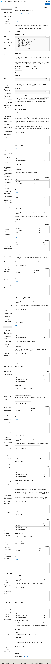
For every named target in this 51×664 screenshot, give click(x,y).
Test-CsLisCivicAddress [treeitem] (7, 567)
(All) (16, 148)
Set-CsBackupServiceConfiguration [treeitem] (8, 48)
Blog (13, 663)
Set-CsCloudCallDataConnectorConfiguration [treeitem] (8, 102)
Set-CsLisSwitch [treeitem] (6, 231)
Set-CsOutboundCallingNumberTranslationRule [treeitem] (8, 279)
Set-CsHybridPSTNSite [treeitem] (7, 204)
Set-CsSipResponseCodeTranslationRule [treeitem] (8, 366)
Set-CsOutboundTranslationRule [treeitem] (8, 283)
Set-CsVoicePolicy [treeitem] (6, 477)
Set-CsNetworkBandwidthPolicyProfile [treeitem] (8, 256)
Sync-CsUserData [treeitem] (6, 514)
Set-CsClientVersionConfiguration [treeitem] (8, 90)
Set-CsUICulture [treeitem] (6, 424)
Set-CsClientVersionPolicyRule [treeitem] (7, 96)
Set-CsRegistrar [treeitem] (6, 338)
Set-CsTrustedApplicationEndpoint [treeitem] (8, 415)
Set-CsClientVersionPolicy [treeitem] (7, 93)
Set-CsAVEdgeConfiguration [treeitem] (8, 45)
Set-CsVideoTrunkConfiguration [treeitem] (8, 466)
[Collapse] (12, 7)
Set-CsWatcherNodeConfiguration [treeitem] (8, 487)
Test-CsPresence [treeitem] (6, 593)
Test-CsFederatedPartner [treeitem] (7, 554)
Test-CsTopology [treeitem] (6, 604)
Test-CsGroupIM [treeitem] (6, 558)
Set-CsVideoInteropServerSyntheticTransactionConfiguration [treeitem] (8, 463)
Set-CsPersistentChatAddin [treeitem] (8, 291)
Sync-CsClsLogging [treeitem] (7, 512)
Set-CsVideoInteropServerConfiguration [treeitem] (8, 458)
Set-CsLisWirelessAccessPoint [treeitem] (7, 234)
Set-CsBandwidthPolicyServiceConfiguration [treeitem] (8, 53)
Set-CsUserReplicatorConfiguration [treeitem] (8, 442)
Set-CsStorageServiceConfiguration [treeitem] (8, 378)
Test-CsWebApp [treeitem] (6, 627)
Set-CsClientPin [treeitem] (6, 85)
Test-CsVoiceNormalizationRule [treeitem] (8, 612)
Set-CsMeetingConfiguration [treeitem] (8, 248)
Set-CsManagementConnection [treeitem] (8, 239)
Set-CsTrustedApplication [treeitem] (7, 412)
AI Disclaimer (3, 663)
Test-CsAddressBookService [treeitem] (8, 516)
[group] (32, 93)
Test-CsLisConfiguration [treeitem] (7, 569)
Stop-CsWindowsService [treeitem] (7, 510)
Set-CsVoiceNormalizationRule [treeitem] (8, 475)
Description (18, 18)
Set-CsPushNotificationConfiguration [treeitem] (8, 333)
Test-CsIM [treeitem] (5, 560)
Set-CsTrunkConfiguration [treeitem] (8, 410)
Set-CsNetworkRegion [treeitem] (7, 267)
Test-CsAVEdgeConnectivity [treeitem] (8, 528)
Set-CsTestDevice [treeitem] (6, 399)
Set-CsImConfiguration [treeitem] (7, 205)
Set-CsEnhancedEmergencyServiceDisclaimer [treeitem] (8, 167)
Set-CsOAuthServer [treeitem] (7, 276)
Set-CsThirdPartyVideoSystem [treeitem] (7, 404)
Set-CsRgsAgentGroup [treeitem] (7, 346)
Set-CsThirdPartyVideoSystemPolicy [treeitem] (8, 407)
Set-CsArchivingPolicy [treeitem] (7, 31)
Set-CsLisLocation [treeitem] (6, 224)
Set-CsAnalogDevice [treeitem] (7, 23)
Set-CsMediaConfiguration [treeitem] (8, 244)
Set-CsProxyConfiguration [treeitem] (8, 325)
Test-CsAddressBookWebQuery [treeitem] (8, 518)
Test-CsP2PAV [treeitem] (6, 582)
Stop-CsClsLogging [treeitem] (6, 508)
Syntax (17, 17)
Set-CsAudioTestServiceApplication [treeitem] (8, 36)
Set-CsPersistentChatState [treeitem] (8, 308)
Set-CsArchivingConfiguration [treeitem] (7, 29)
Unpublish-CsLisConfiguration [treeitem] (6, 640)
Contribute (17, 663)
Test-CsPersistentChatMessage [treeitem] (7, 589)
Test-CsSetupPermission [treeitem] (7, 602)
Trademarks (41, 663)
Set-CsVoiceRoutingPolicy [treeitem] (7, 481)
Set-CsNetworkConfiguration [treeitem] (8, 259)
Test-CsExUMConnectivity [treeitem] (7, 551)
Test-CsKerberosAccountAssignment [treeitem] (8, 565)
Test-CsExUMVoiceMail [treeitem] (7, 552)
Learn (16, 7)
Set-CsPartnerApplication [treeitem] (7, 285)
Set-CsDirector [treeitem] (6, 162)
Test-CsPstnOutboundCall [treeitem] (7, 595)
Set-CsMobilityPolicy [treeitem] (7, 251)
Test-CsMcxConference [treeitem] (7, 575)
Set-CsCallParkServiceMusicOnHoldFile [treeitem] (8, 67)
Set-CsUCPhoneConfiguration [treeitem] (7, 422)
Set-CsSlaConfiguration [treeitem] (7, 371)
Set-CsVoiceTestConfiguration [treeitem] (7, 484)
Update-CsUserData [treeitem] (7, 653)
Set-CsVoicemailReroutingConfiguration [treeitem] (8, 472)
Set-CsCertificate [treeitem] (6, 83)
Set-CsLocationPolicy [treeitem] (7, 236)
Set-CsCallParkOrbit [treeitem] (7, 63)
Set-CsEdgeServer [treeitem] (6, 164)
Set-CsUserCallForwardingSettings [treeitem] (8, 432)
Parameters (18, 21)
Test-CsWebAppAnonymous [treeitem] (8, 628)
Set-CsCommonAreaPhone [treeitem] (8, 114)
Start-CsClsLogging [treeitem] (7, 503)
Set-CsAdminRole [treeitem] (6, 19)
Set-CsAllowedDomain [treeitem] (7, 21)
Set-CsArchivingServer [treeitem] (7, 33)
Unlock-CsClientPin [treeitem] (6, 638)
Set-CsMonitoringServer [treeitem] (7, 253)
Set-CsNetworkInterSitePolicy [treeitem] (7, 265)
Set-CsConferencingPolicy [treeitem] (7, 124)
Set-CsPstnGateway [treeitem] (7, 326)
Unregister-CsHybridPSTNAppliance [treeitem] (7, 643)
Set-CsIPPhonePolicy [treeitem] (7, 213)
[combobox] (6, 9)
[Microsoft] (1, 1)
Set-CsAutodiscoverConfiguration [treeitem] (8, 42)
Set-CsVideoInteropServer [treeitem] (8, 455)
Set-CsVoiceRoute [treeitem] (6, 479)
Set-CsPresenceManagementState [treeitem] (8, 316)
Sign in (49, 1)
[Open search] (46, 1)
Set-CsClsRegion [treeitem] (6, 107)
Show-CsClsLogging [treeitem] (7, 501)
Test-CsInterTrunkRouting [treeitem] (7, 561)
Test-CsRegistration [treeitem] (6, 598)
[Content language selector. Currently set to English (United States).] (5, 661)
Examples (18, 20)
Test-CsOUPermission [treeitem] (7, 580)
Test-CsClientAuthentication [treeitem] (8, 535)
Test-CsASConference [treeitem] (7, 520)
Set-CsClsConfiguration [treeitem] (7, 105)
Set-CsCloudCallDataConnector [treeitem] (8, 99)
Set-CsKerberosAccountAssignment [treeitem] (8, 217)
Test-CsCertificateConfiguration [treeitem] (8, 531)
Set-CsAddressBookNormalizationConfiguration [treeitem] (8, 12)
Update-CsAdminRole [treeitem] (7, 647)
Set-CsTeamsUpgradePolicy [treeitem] (8, 386)
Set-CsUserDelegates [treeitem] (7, 437)
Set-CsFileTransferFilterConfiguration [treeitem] (8, 179)
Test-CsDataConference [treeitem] (7, 540)
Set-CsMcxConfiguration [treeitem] (7, 242)
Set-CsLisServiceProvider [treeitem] (7, 227)
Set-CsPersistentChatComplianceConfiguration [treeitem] (8, 298)
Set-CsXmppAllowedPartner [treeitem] (8, 495)
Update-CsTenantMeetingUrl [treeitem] (8, 651)
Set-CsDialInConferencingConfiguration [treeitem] (8, 153)
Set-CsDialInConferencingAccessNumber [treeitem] (8, 149)
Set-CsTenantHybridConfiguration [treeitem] (8, 392)
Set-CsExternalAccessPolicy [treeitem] (8, 170)
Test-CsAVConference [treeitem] (7, 526)
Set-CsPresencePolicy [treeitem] (7, 319)
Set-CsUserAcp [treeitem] (6, 429)
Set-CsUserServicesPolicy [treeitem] (7, 450)
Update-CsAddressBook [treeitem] (7, 645)
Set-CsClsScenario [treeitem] (6, 109)
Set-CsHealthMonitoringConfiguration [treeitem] (8, 188)
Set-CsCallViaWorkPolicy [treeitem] (7, 69)
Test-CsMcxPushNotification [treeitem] (8, 578)
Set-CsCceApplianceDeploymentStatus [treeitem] (8, 77)
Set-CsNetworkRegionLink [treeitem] (8, 269)
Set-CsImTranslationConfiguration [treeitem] (8, 210)
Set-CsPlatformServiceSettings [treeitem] (8, 313)
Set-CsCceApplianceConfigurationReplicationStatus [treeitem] (8, 73)
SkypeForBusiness (21, 7)
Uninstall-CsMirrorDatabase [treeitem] (8, 636)
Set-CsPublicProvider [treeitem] (7, 330)
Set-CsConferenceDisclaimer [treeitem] (8, 116)
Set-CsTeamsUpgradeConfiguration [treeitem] (8, 383)
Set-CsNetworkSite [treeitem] (6, 271)
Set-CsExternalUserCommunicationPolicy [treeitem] (8, 173)
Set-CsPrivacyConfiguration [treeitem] (8, 323)
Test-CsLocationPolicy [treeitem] (7, 571)
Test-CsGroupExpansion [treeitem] (7, 556)
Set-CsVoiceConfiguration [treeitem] (7, 468)
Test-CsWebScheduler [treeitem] (7, 630)
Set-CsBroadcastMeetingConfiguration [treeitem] (8, 59)
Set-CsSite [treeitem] (5, 369)
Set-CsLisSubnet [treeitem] (6, 229)
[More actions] (48, 7)
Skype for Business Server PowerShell (23, 13)
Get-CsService (19, 649)
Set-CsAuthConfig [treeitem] (6, 39)
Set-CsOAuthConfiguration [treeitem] (8, 274)
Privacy (21, 663)
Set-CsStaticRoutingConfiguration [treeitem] (8, 374)
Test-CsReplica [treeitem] (6, 600)
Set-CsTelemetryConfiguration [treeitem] (7, 388)
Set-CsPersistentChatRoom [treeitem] (8, 306)
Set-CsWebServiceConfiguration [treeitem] (8, 493)
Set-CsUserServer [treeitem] (6, 445)
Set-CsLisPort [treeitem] (6, 225)
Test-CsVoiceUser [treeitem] (6, 621)
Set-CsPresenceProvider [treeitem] (7, 321)
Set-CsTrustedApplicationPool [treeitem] (7, 419)
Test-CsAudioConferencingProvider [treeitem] (8, 524)
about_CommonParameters (20, 626)
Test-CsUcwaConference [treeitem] (7, 607)
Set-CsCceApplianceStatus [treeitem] (8, 80)
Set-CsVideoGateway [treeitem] (7, 453)
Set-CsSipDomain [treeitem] (6, 363)
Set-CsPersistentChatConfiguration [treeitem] (8, 302)
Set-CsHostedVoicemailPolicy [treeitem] (8, 191)
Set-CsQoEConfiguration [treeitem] (7, 336)
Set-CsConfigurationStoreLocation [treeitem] (8, 127)
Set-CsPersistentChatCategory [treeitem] (8, 294)
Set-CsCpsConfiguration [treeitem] (7, 134)
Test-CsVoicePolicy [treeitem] (6, 614)
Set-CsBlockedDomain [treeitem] (7, 55)
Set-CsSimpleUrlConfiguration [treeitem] (7, 361)
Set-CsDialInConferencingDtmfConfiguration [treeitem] (8, 157)
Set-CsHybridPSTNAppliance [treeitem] (8, 202)
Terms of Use (36, 663)
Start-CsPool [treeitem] (5, 505)
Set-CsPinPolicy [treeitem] (6, 310)
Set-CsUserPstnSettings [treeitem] (7, 439)
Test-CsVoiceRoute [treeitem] (6, 616)
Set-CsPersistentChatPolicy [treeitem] (8, 305)
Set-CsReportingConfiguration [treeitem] (8, 344)
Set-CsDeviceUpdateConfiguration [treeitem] (8, 137)
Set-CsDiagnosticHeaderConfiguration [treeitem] (8, 145)
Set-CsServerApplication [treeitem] (7, 358)
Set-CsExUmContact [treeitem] (7, 176)
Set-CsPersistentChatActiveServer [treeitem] (8, 288)
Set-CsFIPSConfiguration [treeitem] (7, 182)
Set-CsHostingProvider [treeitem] (7, 193)
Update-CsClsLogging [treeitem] (7, 649)
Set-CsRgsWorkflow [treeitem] (7, 355)
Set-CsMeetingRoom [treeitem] (7, 250)
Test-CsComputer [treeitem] (6, 537)
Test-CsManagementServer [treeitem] (8, 573)
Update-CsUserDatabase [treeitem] (7, 654)
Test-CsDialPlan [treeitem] (6, 544)
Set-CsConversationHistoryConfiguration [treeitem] (8, 131)
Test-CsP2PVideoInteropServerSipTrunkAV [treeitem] (8, 585)
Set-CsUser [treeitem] (5, 427)
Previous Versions (8, 663)
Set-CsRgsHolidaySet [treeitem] (7, 349)
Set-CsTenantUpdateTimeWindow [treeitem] (8, 396)
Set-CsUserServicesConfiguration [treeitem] (8, 448)
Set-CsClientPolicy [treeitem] (6, 87)
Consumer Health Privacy (28, 663)
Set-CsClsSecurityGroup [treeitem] (7, 112)
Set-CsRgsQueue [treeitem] (6, 353)
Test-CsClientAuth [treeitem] (6, 533)
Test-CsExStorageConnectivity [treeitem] (7, 547)
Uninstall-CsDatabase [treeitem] (7, 634)
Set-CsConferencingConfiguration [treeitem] (8, 121)
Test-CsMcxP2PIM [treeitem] (6, 577)
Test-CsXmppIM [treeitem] (6, 632)
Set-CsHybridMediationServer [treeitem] (7, 200)
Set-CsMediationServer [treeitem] (7, 246)
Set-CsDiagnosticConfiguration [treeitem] (8, 141)
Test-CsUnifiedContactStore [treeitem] (8, 609)
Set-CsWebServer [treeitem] (6, 490)
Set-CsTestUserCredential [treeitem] (7, 401)
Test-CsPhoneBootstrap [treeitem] (7, 591)
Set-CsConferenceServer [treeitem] (7, 118)
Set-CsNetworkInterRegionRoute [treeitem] (8, 262)
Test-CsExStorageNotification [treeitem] (8, 549)
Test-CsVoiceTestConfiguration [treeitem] (7, 619)
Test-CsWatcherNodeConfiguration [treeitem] (8, 624)
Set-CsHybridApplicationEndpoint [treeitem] (8, 196)
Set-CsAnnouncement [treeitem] (7, 25)
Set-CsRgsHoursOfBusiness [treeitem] (8, 351)
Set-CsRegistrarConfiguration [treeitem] (7, 341)
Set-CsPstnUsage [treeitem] (6, 328)
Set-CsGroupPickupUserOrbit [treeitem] (7, 185)
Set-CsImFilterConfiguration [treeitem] (8, 207)
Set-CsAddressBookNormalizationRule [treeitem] (8, 16)
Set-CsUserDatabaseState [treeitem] (7, 435)
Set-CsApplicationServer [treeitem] (7, 26)
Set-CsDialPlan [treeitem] (6, 160)
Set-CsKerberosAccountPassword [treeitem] (8, 221)
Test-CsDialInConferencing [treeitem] (8, 542)
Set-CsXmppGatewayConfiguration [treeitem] (8, 498)
